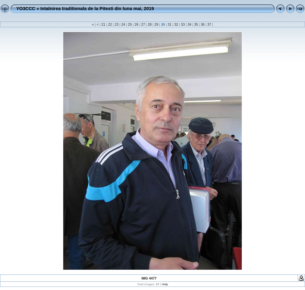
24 (123, 24)
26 (136, 24)
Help (165, 284)
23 (116, 24)
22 (110, 24)
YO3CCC (25, 8)
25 (130, 24)
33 (183, 24)
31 (170, 24)
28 (149, 24)
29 (156, 24)
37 (209, 24)
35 (196, 24)
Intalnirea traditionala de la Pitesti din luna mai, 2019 (97, 8)
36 (203, 24)
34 (189, 24)
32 (176, 24)
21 (103, 24)
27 (143, 24)
